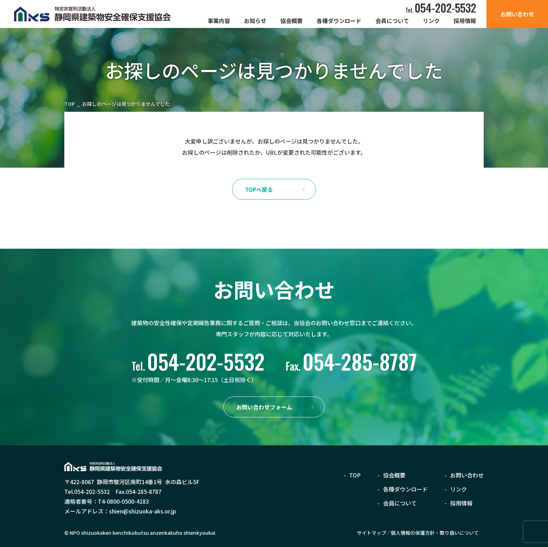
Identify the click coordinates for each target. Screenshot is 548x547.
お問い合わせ (517, 14)
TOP (69, 104)
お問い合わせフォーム (264, 407)
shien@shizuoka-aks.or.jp (142, 511)
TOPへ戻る (259, 189)
